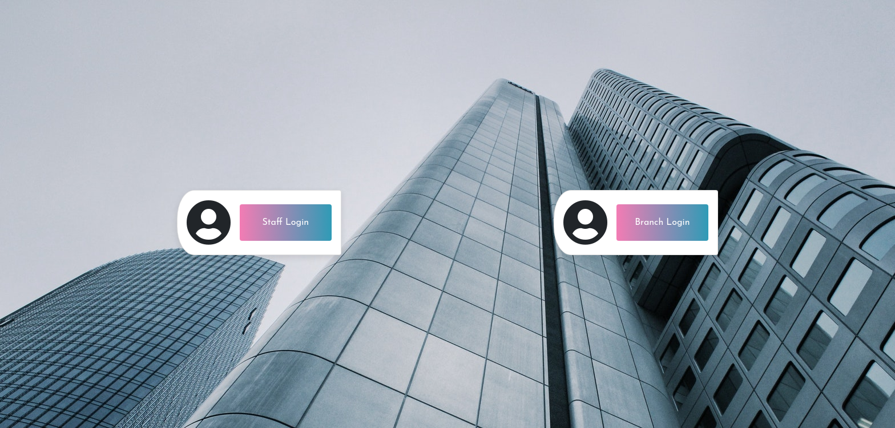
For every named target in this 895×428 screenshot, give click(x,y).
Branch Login (662, 222)
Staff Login (286, 222)
